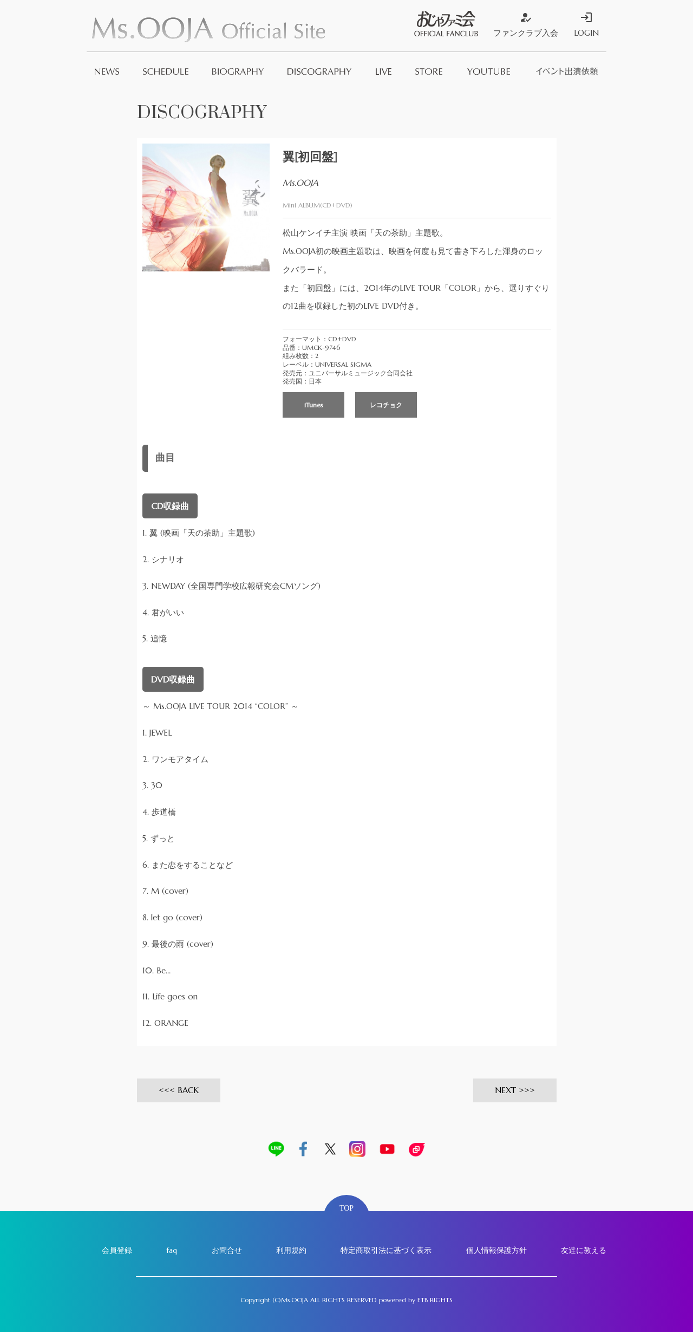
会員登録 (117, 1250)
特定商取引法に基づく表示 (386, 1250)
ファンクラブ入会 (525, 24)
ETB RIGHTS (435, 1300)
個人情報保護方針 (496, 1250)
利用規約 (291, 1250)
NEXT (505, 1090)
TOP (346, 1208)
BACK (188, 1090)
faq (171, 1250)
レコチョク (386, 405)
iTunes (313, 405)
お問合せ (227, 1250)
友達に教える (583, 1250)
